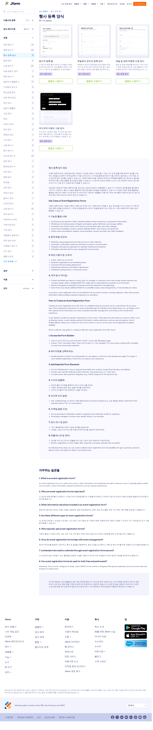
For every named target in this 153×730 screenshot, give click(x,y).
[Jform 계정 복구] (72, 671)
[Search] (4, 11)
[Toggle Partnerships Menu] (100, 651)
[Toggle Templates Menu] (39, 627)
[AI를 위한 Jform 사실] (105, 631)
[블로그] (98, 656)
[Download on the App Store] (136, 635)
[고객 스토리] (100, 661)
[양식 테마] (39, 632)
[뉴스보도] (99, 641)
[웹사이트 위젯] (41, 647)
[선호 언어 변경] (137, 705)
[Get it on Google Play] (136, 627)
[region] (18, 154)
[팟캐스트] (69, 651)
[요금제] (8, 636)
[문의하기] (69, 626)
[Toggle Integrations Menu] (38, 642)
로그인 (129, 4)
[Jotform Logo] (13, 4)
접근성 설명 (50, 717)
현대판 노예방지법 (67, 717)
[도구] (7, 662)
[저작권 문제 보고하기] (75, 666)
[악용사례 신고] (71, 661)
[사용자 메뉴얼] (71, 631)
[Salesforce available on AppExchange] (136, 643)
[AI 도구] (8, 667)
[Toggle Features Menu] (8, 657)
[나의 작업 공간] (12, 631)
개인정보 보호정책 (25, 717)
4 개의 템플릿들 (46, 21)
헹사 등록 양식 (51, 16)
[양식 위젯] (39, 637)
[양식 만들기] (10, 626)
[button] (18, 20)
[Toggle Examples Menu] (8, 646)
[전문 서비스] (70, 656)
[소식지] (98, 646)
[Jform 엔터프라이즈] (14, 641)
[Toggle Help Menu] (68, 636)
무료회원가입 (140, 4)
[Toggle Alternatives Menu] (8, 672)
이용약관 (9, 717)
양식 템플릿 (43, 11)
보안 (39, 717)
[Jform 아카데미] (72, 641)
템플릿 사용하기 (56, 81)
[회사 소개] (99, 626)
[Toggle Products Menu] (9, 652)
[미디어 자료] (100, 636)
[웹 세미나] (69, 646)
